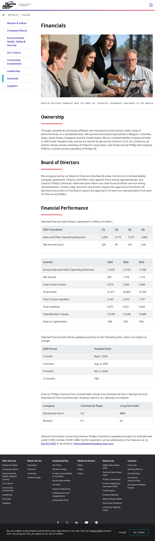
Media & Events (86, 460)
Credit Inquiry (109, 490)
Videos (81, 469)
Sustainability (60, 460)
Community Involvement (14, 61)
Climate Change (59, 469)
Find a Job (132, 465)
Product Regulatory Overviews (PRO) (111, 485)
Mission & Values (17, 23)
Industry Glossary (111, 494)
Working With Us (135, 469)
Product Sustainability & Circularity (62, 475)
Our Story (56, 465)
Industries (31, 465)
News (80, 465)
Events (81, 473)
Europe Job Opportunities (134, 479)
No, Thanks (139, 532)
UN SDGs (56, 484)
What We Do (34, 460)
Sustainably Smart (60, 500)
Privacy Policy (96, 530)
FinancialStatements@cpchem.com (94, 443)
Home (3, 15)
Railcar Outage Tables (112, 498)
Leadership (13, 71)
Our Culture (14, 52)
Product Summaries (111, 479)
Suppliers (12, 86)
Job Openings (134, 473)
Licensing (31, 473)
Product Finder (34, 477)
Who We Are (13, 15)
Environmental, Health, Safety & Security (16, 41)
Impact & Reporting (61, 488)
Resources (108, 460)
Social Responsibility (61, 480)
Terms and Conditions (112, 503)
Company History (17, 30)
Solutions (31, 469)
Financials (12, 78)
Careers (132, 460)
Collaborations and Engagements (60, 494)
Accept (122, 532)
